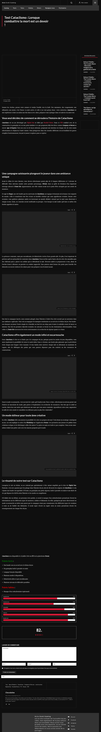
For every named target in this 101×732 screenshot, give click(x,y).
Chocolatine (10, 693)
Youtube (73, 729)
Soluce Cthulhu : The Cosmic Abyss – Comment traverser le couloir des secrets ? (90, 81)
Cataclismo (20, 684)
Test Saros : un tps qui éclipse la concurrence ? (90, 109)
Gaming (86, 72)
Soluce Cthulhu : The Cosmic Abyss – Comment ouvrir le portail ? (90, 97)
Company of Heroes (29, 684)
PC (21, 686)
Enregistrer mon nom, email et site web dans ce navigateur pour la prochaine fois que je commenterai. (30, 668)
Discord (73, 717)
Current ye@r (5, 674)
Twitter (73, 726)
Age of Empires (13, 684)
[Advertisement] (50, 39)
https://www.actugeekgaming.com (12, 695)
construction (38, 684)
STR (61, 122)
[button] (71, 2)
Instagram (73, 723)
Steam (24, 686)
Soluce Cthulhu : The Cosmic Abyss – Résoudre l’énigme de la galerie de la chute (90, 65)
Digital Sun (8, 686)
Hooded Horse (16, 686)
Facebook (73, 720)
